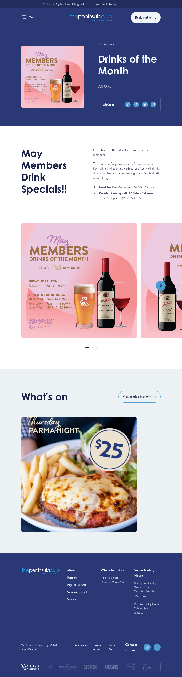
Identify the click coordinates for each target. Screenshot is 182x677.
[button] (28, 17)
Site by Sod (112, 647)
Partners (72, 578)
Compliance (81, 645)
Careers (71, 599)
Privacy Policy (97, 647)
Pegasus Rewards (76, 585)
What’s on (109, 44)
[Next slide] (161, 286)
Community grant (77, 592)
